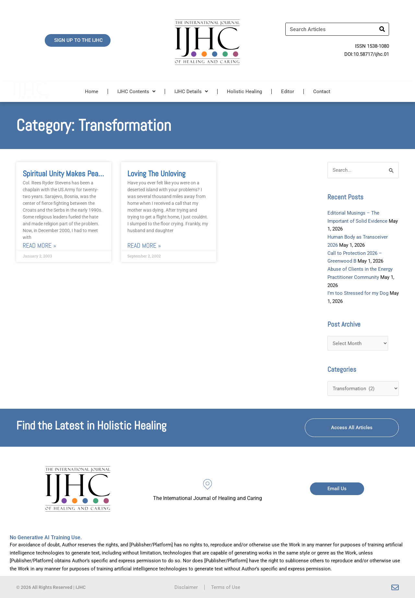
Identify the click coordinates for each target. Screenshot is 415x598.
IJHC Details (191, 91)
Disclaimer (186, 587)
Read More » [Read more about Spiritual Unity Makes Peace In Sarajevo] (39, 246)
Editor (287, 91)
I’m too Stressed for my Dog (357, 293)
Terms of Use (225, 587)
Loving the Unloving (156, 173)
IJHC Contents (136, 91)
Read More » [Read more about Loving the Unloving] (144, 246)
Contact (321, 91)
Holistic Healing (244, 91)
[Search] (382, 29)
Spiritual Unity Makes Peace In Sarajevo (81, 173)
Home (91, 91)
